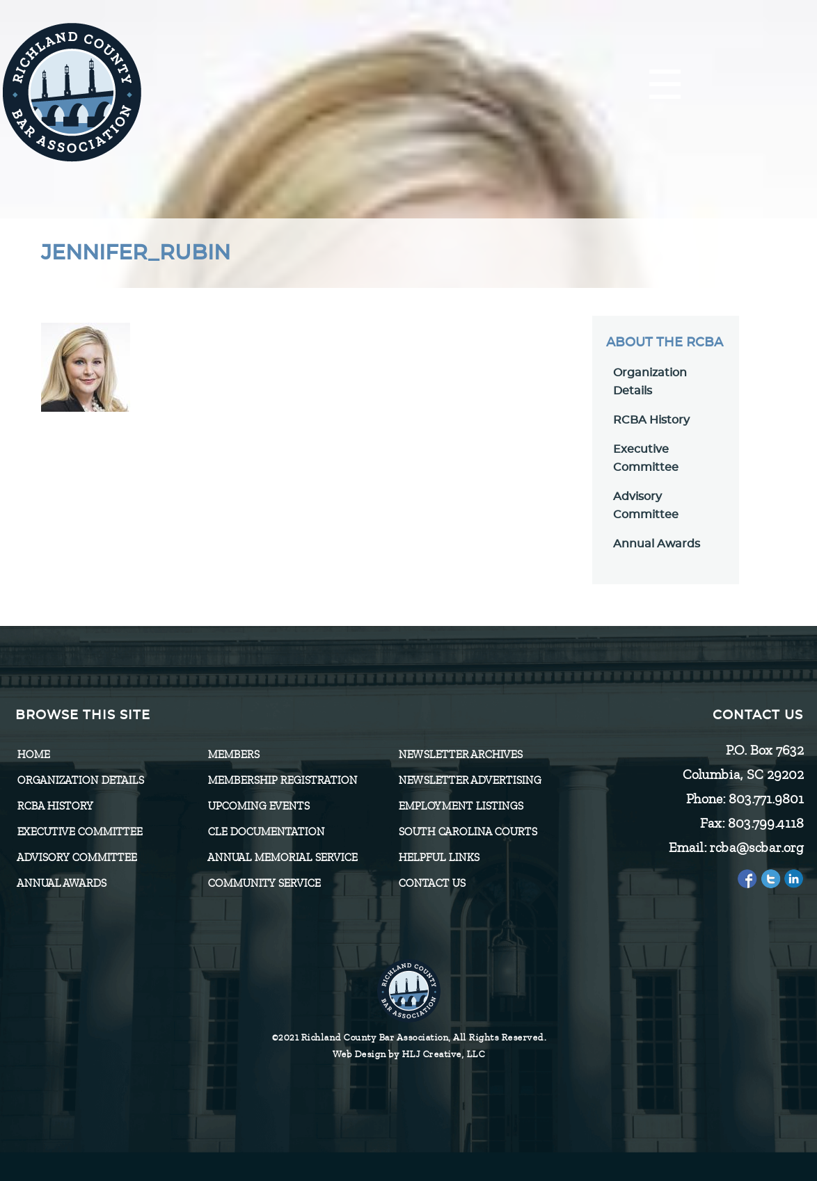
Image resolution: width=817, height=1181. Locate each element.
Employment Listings (460, 806)
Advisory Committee (76, 857)
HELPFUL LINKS (438, 857)
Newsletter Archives (460, 754)
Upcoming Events (258, 806)
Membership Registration (282, 780)
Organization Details (80, 780)
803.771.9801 (765, 799)
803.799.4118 (765, 823)
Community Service (263, 883)
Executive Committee (79, 832)
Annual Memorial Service (282, 857)
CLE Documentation (265, 832)
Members (233, 754)
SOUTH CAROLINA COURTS (467, 832)
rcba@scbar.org (756, 847)
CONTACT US (431, 883)
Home (33, 754)
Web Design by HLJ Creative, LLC (409, 1054)
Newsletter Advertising (469, 780)
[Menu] (665, 85)
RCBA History (651, 420)
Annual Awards (656, 543)
